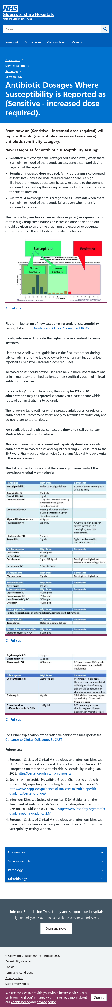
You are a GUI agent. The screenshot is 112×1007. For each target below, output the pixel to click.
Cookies (10, 967)
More (77, 43)
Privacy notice (14, 978)
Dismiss (99, 997)
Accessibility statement (19, 961)
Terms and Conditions (19, 972)
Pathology (11, 71)
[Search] (105, 29)
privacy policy (46, 1002)
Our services (12, 60)
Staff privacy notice (17, 983)
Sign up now (56, 928)
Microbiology (13, 77)
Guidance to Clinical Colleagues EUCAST (62, 328)
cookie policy (20, 1002)
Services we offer (15, 65)
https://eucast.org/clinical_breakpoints (44, 773)
